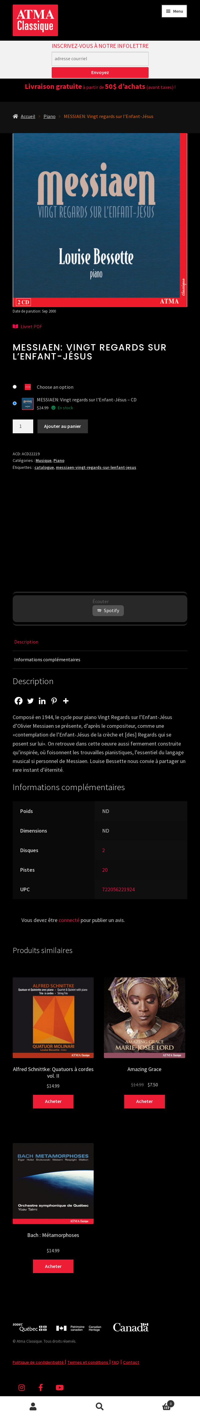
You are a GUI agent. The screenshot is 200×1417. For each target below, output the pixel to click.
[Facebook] (18, 701)
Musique (43, 460)
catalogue (44, 467)
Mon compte (33, 1407)
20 (105, 869)
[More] (65, 701)
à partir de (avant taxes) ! (100, 87)
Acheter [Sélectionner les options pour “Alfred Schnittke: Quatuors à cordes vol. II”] (53, 1101)
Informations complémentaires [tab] (47, 659)
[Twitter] (30, 701)
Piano (50, 116)
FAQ (115, 1362)
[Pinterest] (54, 701)
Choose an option (55, 387)
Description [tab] (26, 642)
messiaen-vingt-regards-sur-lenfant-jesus (96, 467)
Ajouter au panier (62, 426)
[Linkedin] (42, 701)
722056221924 (118, 889)
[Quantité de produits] (23, 426)
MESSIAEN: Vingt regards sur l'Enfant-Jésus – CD (87, 400)
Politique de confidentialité (39, 1362)
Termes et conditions (88, 1362)
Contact (131, 1362)
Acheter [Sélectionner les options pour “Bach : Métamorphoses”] (53, 1266)
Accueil (28, 116)
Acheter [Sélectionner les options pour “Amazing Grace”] (144, 1101)
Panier (153, 1402)
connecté (69, 920)
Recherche (100, 1407)
